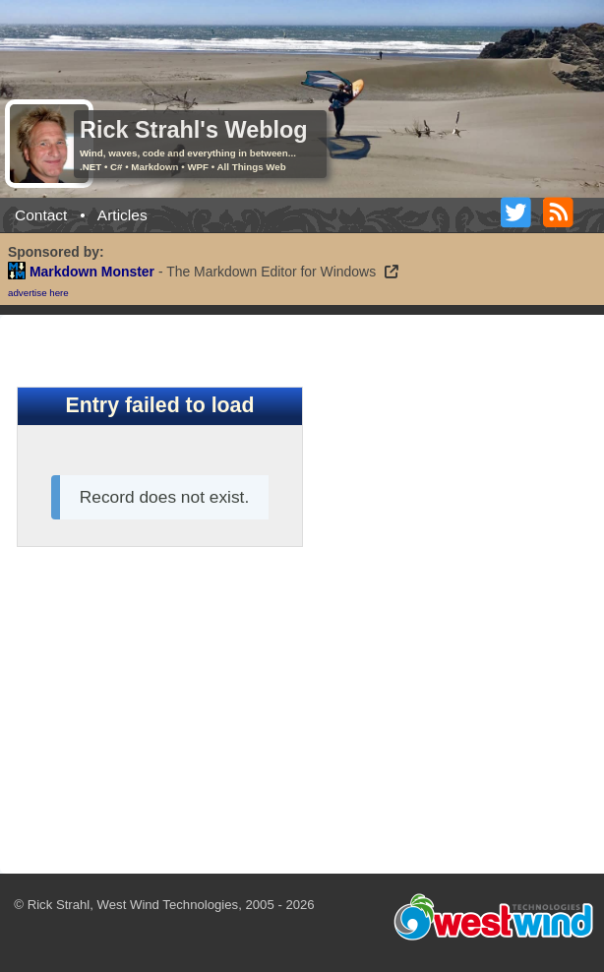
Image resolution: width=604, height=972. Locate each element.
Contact (41, 215)
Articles (122, 215)
